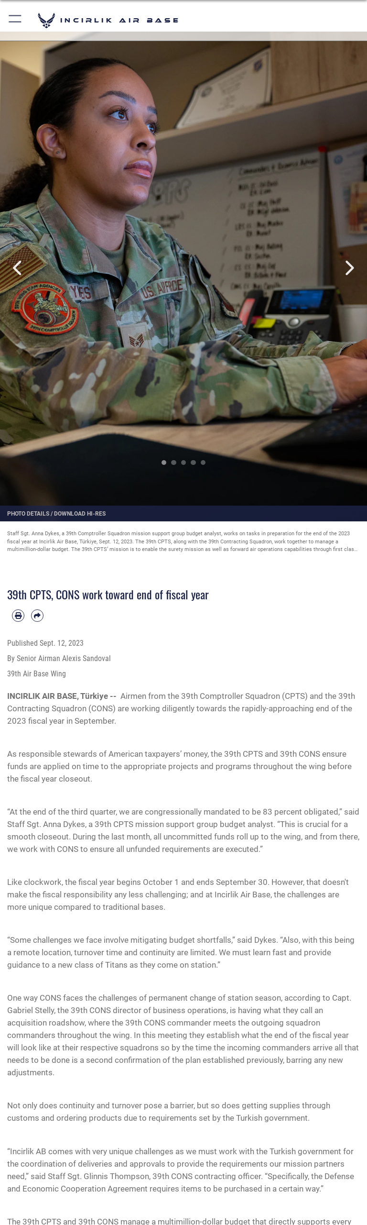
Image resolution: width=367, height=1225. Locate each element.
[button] (15, 20)
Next (348, 268)
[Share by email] (37, 615)
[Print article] (18, 615)
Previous (18, 268)
